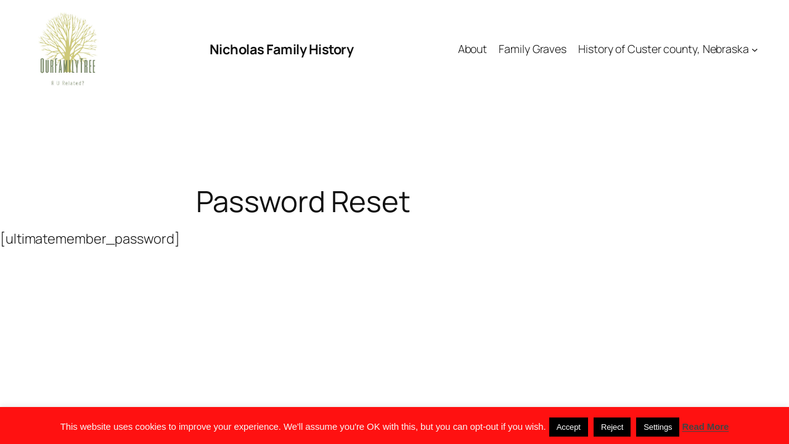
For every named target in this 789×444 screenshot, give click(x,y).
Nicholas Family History (282, 49)
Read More (705, 426)
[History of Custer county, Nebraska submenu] (754, 49)
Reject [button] (612, 427)
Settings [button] (658, 427)
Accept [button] (569, 427)
